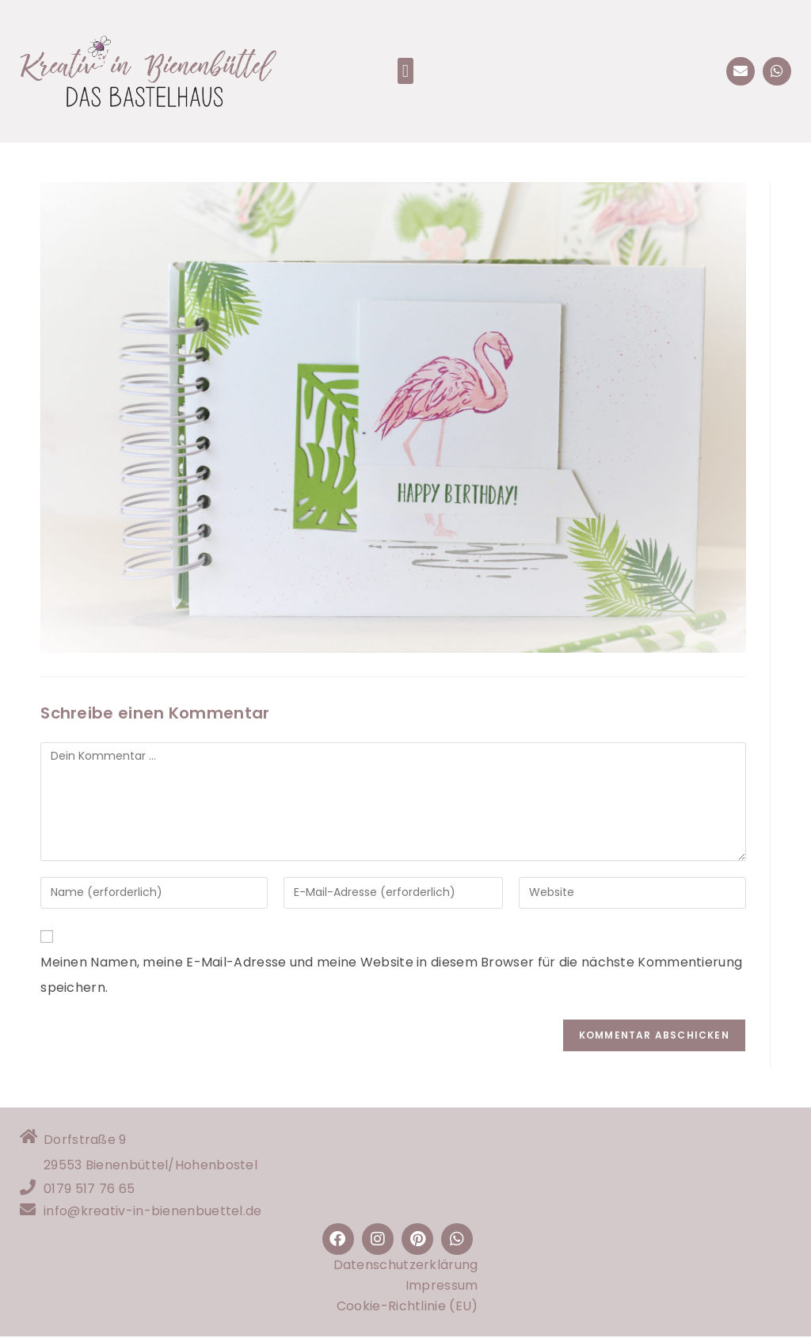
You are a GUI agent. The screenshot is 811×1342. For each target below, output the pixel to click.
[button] (405, 71)
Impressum (442, 1291)
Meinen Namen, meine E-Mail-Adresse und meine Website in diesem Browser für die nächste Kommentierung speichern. (391, 975)
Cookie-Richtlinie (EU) (407, 1311)
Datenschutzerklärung (405, 1270)
